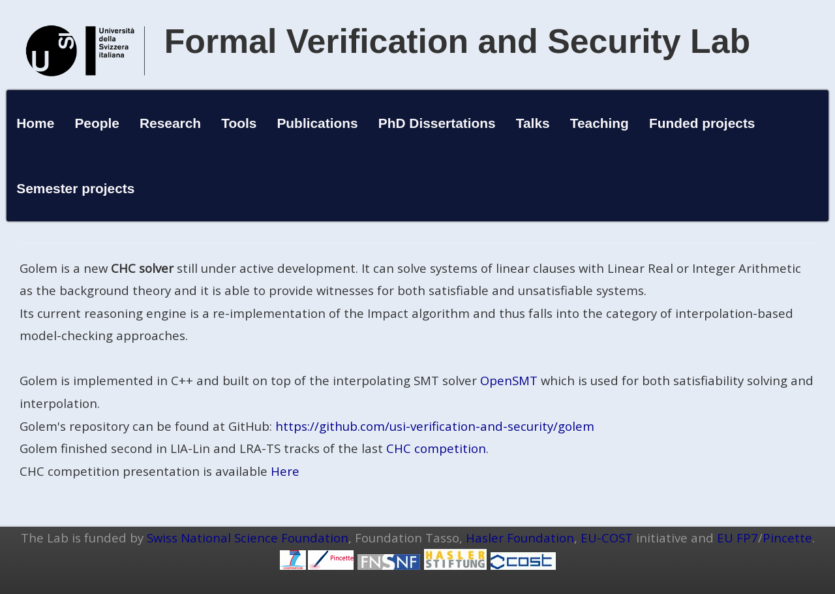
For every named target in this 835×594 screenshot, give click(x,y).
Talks (533, 123)
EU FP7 (737, 537)
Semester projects (75, 188)
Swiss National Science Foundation (247, 537)
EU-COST (607, 537)
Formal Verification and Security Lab (457, 41)
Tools (238, 123)
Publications (317, 123)
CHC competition (436, 448)
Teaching (599, 123)
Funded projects (702, 123)
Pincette (787, 537)
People (96, 123)
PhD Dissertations (437, 123)
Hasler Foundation (520, 537)
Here (285, 471)
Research (170, 123)
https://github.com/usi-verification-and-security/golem (434, 426)
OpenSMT (509, 380)
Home (35, 123)
